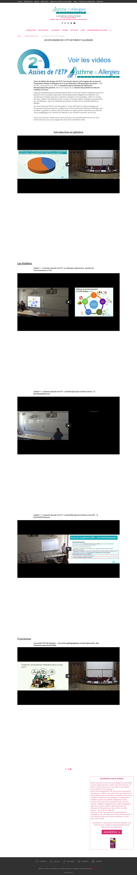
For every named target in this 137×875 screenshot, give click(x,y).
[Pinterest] (71, 23)
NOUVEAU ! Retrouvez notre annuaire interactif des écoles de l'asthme (68, 19)
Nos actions (43, 30)
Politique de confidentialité (87, 1)
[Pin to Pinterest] (68, 769)
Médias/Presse (28, 1)
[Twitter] (65, 23)
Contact (19, 1)
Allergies (56, 30)
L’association (30, 30)
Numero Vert (45, 1)
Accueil (19, 36)
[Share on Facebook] (65, 769)
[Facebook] (62, 23)
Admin (75, 1)
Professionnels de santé (97, 30)
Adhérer (36, 1)
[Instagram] (68, 23)
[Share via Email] (70, 769)
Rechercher (100, 1)
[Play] (68, 164)
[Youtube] (74, 23)
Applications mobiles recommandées (61, 1)
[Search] (111, 30)
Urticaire (74, 30)
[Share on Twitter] (67, 769)
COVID (83, 30)
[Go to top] (68, 873)
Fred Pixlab (95, 868)
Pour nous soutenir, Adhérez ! (68, 17)
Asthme (65, 30)
